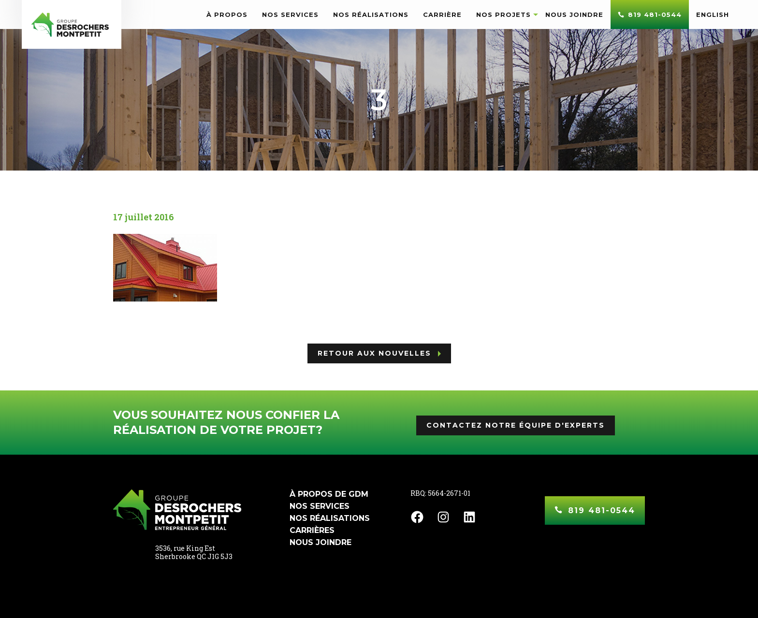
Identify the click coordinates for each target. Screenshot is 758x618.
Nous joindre (320, 542)
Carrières (312, 530)
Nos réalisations (330, 518)
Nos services (320, 506)
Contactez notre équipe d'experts (515, 425)
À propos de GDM (329, 494)
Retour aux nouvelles (374, 353)
